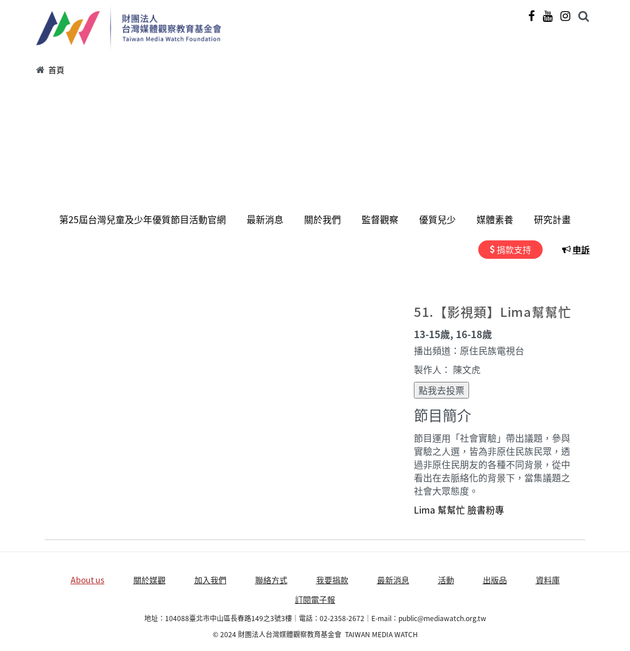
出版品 (495, 579)
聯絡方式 (271, 579)
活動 (446, 579)
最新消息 (265, 219)
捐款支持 (514, 249)
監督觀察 (380, 219)
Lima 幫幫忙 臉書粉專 (459, 509)
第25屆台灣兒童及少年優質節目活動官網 (142, 219)
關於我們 (322, 219)
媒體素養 (495, 219)
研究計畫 (552, 219)
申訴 (581, 249)
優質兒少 (437, 219)
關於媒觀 (149, 579)
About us (88, 579)
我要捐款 (332, 579)
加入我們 (210, 579)
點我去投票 (441, 390)
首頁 (56, 69)
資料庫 (548, 579)
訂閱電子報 (315, 599)
